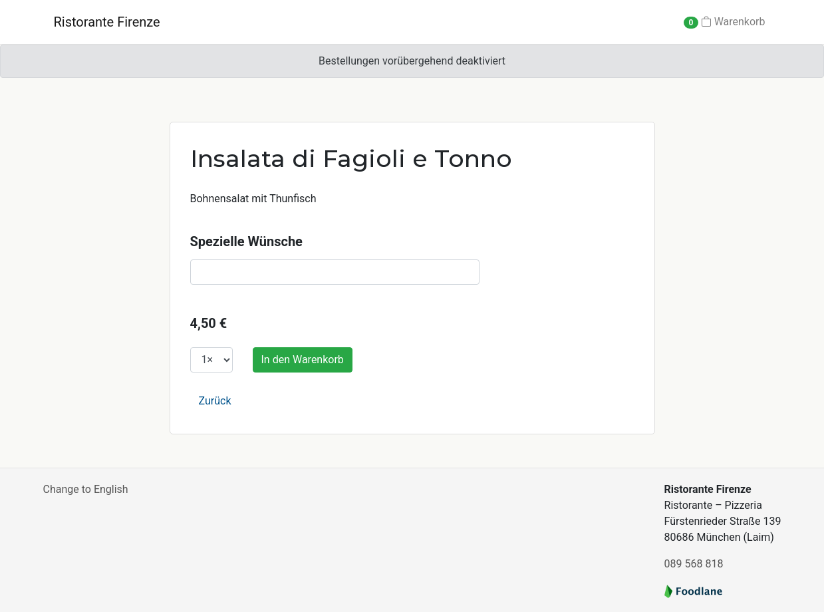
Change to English (85, 489)
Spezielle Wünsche (246, 241)
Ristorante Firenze (107, 22)
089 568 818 (694, 563)
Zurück (215, 400)
